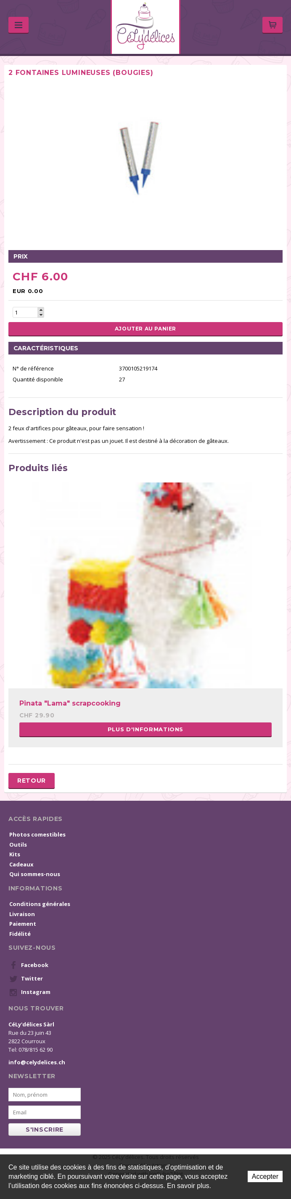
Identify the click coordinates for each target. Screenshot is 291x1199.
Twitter (26, 979)
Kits (14, 854)
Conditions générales (39, 904)
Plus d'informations (145, 729)
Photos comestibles (37, 834)
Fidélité (20, 934)
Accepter (265, 1176)
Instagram (29, 992)
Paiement (22, 923)
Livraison (22, 914)
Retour (31, 780)
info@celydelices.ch (36, 1062)
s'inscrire (44, 1129)
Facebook (28, 965)
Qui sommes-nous (34, 874)
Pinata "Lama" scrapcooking (70, 703)
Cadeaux (21, 864)
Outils (18, 844)
